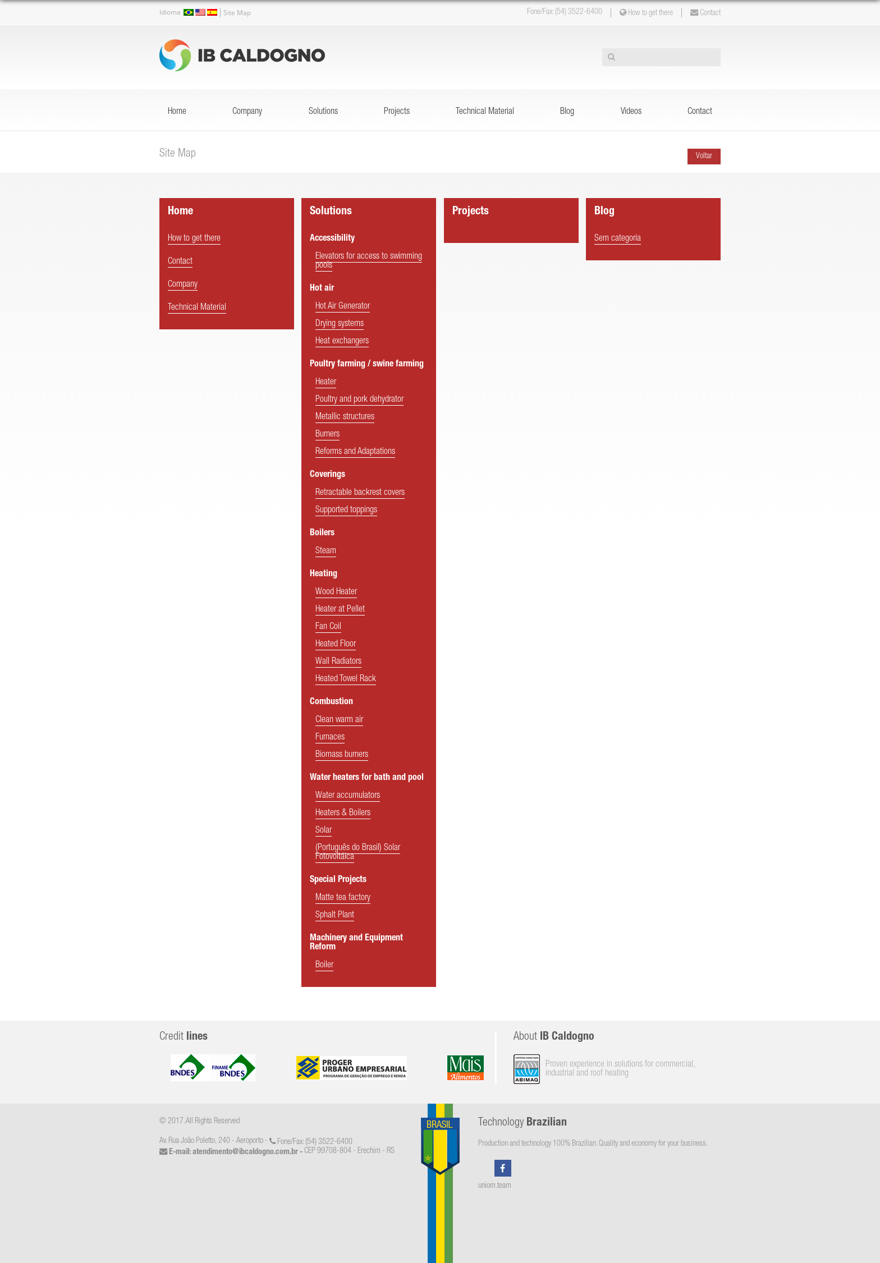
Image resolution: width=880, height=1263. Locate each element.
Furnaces (330, 737)
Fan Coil (328, 627)
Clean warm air (339, 720)
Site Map (237, 12)
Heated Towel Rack (345, 679)
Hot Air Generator (342, 306)
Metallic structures (344, 417)
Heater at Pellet (340, 609)
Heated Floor (335, 644)
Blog (567, 112)
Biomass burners (341, 755)
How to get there (646, 12)
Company (247, 112)
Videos (631, 112)
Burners (327, 434)
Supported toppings (346, 510)
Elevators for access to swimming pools (368, 261)
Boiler (324, 965)
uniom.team (494, 1186)
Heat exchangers (342, 341)
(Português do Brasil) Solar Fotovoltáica (357, 853)
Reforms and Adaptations (355, 452)
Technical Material (485, 112)
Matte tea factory (342, 898)
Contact (705, 12)
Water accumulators (347, 796)
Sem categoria (617, 239)
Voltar (704, 156)
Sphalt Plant (334, 915)
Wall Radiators (338, 662)
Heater (325, 382)
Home (177, 112)
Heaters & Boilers (342, 813)
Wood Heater (336, 592)
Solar (323, 830)
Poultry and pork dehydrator (359, 400)
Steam (325, 551)
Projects (397, 112)
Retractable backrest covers (360, 493)
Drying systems (339, 324)
